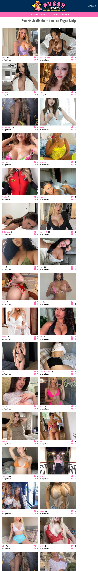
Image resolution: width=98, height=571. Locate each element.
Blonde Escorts (5, 348)
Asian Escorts (4, 359)
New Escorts (53, 351)
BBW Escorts (4, 362)
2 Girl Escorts (4, 345)
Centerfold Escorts (54, 359)
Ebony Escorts (28, 345)
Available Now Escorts (79, 362)
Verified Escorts (54, 353)
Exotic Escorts (29, 351)
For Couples (53, 367)
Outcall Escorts (53, 345)
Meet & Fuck (45, 14)
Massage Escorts (54, 364)
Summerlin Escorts (78, 356)
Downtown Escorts (78, 351)
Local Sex (55, 14)
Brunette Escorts (5, 353)
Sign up (94, 6)
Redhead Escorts (29, 362)
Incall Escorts (53, 348)
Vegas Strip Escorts (79, 348)
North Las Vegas (78, 353)
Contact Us (65, 14)
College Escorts (5, 370)
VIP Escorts (4, 356)
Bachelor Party (29, 367)
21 (70, 314)
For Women (77, 345)
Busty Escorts (4, 367)
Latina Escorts (29, 356)
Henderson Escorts (78, 359)
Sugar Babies (33, 14)
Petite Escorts (29, 359)
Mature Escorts (5, 351)
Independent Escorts (30, 370)
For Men (52, 370)
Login (89, 6)
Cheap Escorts (53, 362)
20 (66, 314)
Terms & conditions (76, 564)
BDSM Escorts (4, 364)
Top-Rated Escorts (54, 356)
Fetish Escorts (28, 353)
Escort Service (29, 348)
